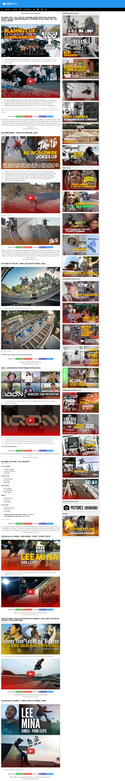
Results (30, 526)
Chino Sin (37, 173)
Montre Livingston (36, 250)
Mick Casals (45, 528)
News (14, 453)
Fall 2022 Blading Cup (13, 59)
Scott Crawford (20, 102)
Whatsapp (20, 116)
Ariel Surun (21, 105)
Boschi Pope (34, 175)
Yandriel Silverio (36, 528)
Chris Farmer (14, 173)
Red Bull (45, 694)
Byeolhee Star (25, 123)
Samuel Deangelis (20, 180)
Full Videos (27, 9)
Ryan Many (28, 175)
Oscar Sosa (18, 176)
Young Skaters (43, 612)
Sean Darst (37, 103)
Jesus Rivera (30, 126)
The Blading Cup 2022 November (22, 119)
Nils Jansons (30, 103)
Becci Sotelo (16, 103)
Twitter (51, 116)
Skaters (7, 9)
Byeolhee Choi (8, 103)
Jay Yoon (35, 105)
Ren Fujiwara (26, 528)
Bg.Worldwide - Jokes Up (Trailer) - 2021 (19, 133)
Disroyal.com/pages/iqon (10, 446)
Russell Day (21, 178)
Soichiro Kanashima (9, 175)
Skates (15, 9)
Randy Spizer (28, 102)
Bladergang (13, 250)
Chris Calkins (33, 176)
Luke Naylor (32, 530)
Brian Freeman (37, 401)
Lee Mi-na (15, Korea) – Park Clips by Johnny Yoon (23, 701)
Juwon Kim (49, 530)
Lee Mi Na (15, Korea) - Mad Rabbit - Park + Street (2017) (25, 536)
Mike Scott (56, 530)
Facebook (43, 116)
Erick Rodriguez (45, 178)
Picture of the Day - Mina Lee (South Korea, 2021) (23, 263)
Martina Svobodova (24, 255)
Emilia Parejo (43, 123)
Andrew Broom (51, 105)
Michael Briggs (11, 102)
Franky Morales (22, 173)
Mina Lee (51, 102)
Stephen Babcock (30, 257)
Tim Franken (30, 173)
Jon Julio (50, 100)
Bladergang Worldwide (23, 250)
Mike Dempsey (43, 100)
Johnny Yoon (46, 176)
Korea (39, 362)
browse (76, 501)
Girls (35, 362)
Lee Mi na (18, 612)
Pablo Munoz (25, 176)
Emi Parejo (23, 103)
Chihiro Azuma (54, 528)
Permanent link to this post (31, 128)
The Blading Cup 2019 (20, 526)
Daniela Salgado (33, 100)
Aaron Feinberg (10, 528)
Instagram (28, 116)
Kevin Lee (56, 121)
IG (10, 351)
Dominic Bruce (29, 105)
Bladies (30, 362)
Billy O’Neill (44, 173)
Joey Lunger (14, 178)
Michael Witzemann (11, 125)
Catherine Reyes (36, 102)
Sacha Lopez (42, 453)
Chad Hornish (42, 175)
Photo (2, 351)
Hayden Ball (14, 105)
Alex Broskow (40, 530)
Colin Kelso (44, 103)
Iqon (4, 453)
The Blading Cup (7, 119)
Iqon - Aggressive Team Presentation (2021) (20, 354)
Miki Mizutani (50, 175)
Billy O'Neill (22, 252)
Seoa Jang (26, 100)
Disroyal (9, 453)
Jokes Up (5, 250)
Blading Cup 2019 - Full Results (15, 461)
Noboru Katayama (22, 530)
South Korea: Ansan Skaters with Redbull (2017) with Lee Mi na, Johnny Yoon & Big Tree (30, 619)
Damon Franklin (52, 173)
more (76, 13)
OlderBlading (26, 59)
